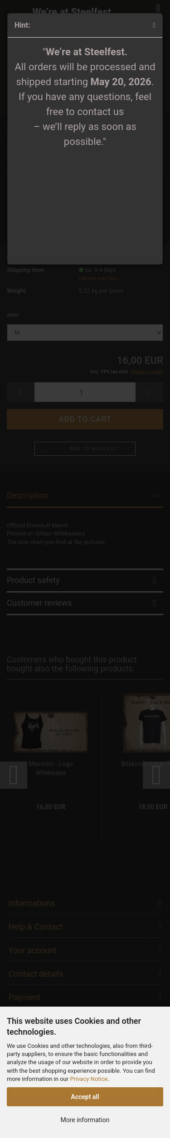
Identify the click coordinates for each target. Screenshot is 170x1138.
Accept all (85, 1096)
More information (84, 1120)
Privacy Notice (88, 1078)
